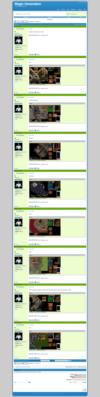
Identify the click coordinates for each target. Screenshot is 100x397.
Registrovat (26, 17)
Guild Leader (78, 379)
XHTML (54, 394)
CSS (57, 394)
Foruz (45, 394)
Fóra (85, 9)
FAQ (68, 9)
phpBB (41, 393)
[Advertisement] (42, 387)
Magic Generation (28, 4)
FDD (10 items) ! (32, 59)
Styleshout (48, 394)
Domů (58, 9)
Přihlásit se (73, 9)
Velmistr (73, 379)
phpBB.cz (63, 393)
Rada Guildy (83, 379)
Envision (63, 9)
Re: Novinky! (31, 97)
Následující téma (83, 24)
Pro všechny (24, 14)
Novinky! (50, 19)
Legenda (80, 9)
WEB (29, 14)
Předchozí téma (77, 24)
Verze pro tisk (16, 24)
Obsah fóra (18, 366)
